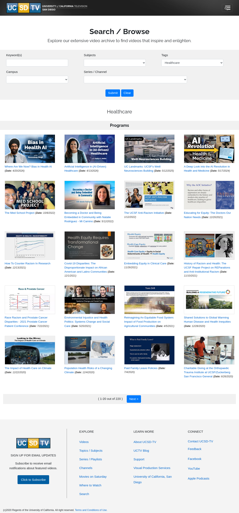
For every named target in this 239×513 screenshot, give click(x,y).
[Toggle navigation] (227, 8)
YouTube (194, 468)
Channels (85, 468)
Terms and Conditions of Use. (91, 510)
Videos (84, 442)
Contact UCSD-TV (200, 441)
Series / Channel (95, 72)
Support (139, 459)
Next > (133, 399)
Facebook (194, 459)
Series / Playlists (90, 459)
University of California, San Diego (153, 479)
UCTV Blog (141, 450)
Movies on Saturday (93, 476)
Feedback (194, 449)
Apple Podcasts (198, 478)
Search (84, 494)
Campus (12, 72)
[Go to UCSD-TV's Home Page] (47, 8)
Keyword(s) (14, 55)
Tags (164, 55)
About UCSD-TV (145, 442)
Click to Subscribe (33, 479)
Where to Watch (90, 485)
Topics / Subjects (91, 450)
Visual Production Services (152, 468)
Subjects (90, 55)
